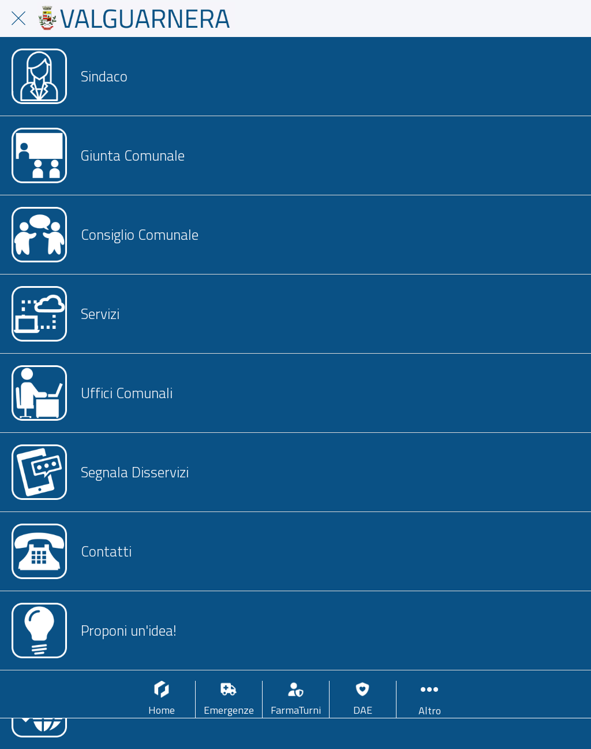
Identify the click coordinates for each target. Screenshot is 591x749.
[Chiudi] (18, 18)
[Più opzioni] (430, 699)
